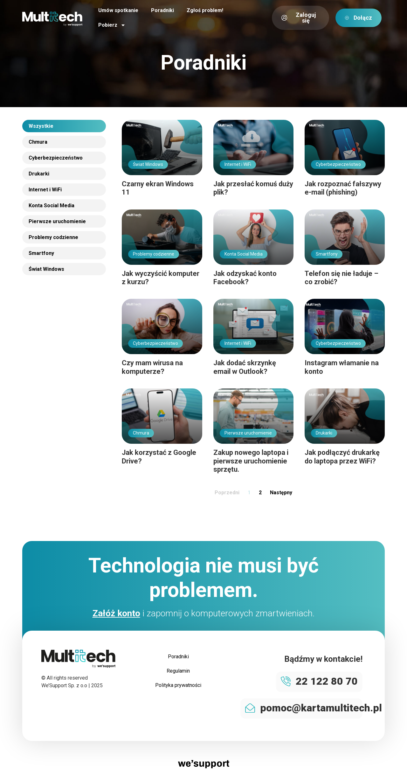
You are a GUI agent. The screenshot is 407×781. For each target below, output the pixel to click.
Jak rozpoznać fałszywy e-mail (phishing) (343, 188)
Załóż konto (116, 613)
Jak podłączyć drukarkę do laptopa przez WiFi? (342, 457)
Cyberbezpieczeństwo (56, 158)
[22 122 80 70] (286, 681)
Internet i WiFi (45, 190)
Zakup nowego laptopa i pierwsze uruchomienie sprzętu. (250, 461)
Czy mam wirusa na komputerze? (152, 367)
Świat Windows (46, 269)
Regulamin (178, 671)
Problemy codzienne (53, 237)
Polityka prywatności (178, 686)
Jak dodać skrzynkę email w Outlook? (244, 367)
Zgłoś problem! (205, 10)
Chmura (38, 142)
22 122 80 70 (327, 681)
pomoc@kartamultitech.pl (321, 708)
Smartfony (41, 253)
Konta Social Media (51, 205)
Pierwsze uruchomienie (57, 221)
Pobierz (112, 25)
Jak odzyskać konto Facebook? (245, 278)
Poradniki (162, 10)
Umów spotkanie (118, 10)
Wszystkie (41, 126)
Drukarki (39, 174)
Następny (281, 493)
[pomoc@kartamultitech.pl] (250, 708)
